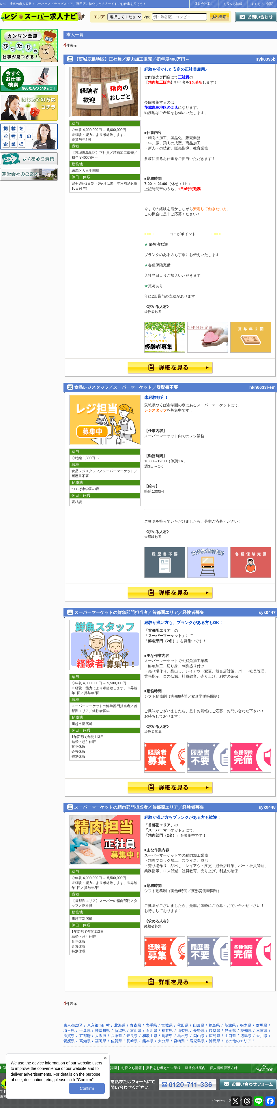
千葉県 (85, 1030)
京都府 (85, 1036)
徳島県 (246, 1036)
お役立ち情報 (232, 3)
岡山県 (199, 1036)
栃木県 (245, 1025)
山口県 (230, 1036)
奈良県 (132, 1036)
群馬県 (261, 1025)
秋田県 (182, 1025)
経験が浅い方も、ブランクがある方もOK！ (183, 622)
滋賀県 (69, 1036)
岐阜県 (214, 1030)
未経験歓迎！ (156, 397)
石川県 (151, 1030)
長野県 (199, 1030)
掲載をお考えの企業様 (163, 1068)
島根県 (183, 1036)
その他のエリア (238, 1041)
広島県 (214, 1036)
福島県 (214, 1025)
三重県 (261, 1030)
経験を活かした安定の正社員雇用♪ (175, 69)
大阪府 (100, 1036)
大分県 (163, 1041)
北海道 (120, 1025)
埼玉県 (69, 1030)
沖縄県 (214, 1041)
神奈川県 (102, 1030)
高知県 (85, 1041)
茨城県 (230, 1025)
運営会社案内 (204, 3)
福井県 (167, 1030)
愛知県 (246, 1030)
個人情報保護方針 (223, 1068)
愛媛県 (69, 1041)
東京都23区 (73, 1025)
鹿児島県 (197, 1041)
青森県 (135, 1025)
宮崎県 (179, 1041)
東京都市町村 (98, 1025)
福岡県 (100, 1041)
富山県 (135, 1030)
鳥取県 (167, 1036)
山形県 (198, 1025)
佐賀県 (116, 1041)
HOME (5, 1068)
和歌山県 (149, 1036)
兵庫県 (116, 1036)
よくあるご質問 (262, 3)
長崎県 (132, 1041)
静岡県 (230, 1030)
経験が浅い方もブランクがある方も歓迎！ (182, 817)
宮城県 (167, 1025)
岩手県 (151, 1025)
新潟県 (120, 1030)
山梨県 (183, 1030)
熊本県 (148, 1041)
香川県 (261, 1036)
